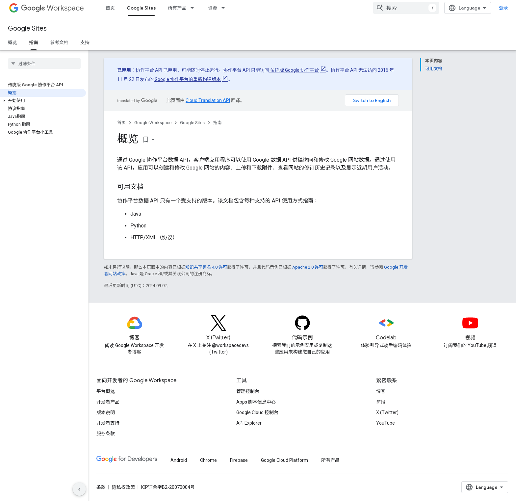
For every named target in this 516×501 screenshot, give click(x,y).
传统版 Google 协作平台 (294, 70)
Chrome (208, 460)
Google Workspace (152, 122)
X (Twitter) (387, 412)
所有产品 (177, 8)
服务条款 (105, 433)
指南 (217, 122)
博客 (380, 391)
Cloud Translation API (208, 100)
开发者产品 (107, 402)
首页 (110, 8)
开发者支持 (107, 423)
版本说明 (105, 412)
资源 (212, 8)
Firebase (239, 460)
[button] (43, 101)
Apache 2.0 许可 (307, 267)
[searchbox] (44, 63)
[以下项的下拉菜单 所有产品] (194, 8)
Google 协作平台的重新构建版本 (187, 79)
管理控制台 (247, 391)
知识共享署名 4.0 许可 (206, 267)
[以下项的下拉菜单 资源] (225, 8)
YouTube (385, 423)
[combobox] (406, 8)
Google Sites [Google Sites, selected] (141, 8)
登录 (503, 8)
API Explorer (249, 423)
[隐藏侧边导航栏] (79, 489)
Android (178, 460)
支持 (85, 42)
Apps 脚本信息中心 (256, 402)
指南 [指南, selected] (33, 42)
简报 (380, 402)
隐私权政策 (123, 487)
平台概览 (105, 391)
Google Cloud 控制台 (257, 412)
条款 (101, 487)
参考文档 (59, 42)
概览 (12, 42)
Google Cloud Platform (284, 460)
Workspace (52, 8)
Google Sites (27, 28)
